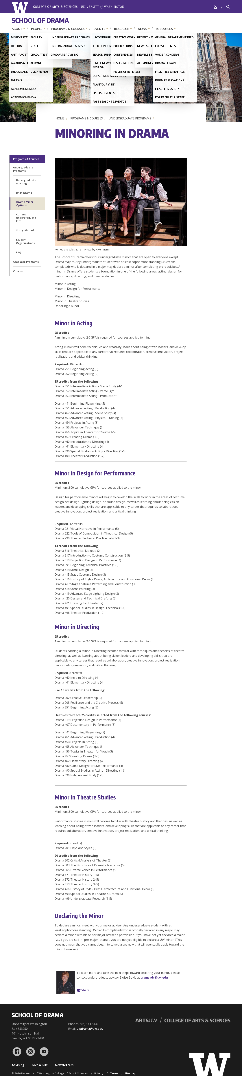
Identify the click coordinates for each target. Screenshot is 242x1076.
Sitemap (130, 1073)
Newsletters (64, 1065)
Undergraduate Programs (130, 118)
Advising (18, 1065)
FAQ (18, 252)
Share (83, 990)
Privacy (98, 1073)
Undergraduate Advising (26, 181)
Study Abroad (25, 230)
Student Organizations (25, 241)
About (17, 29)
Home (60, 118)
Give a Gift (40, 1065)
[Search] (228, 7)
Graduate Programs (26, 261)
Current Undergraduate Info (26, 218)
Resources (164, 29)
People (37, 29)
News (142, 29)
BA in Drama (24, 193)
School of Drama (40, 20)
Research (121, 29)
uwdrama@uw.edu (90, 1029)
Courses (18, 271)
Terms (114, 1073)
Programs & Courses (68, 29)
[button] (121, 245)
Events (99, 29)
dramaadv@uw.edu (154, 977)
